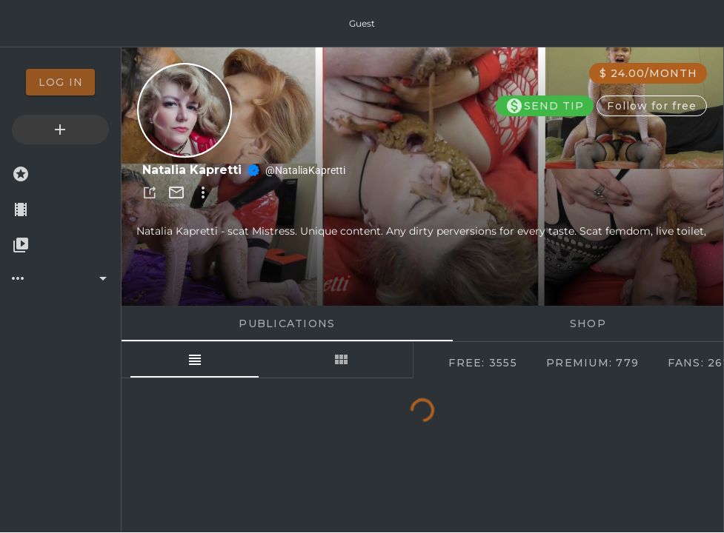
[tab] (194, 360)
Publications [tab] (287, 323)
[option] (60, 82)
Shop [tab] (588, 323)
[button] (149, 192)
